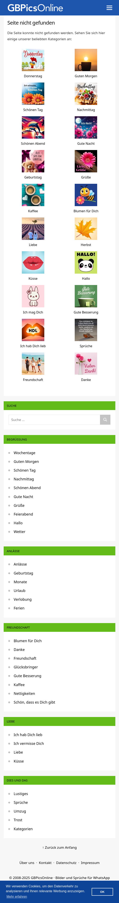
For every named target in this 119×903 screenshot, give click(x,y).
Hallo (18, 522)
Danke (19, 649)
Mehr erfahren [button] (17, 896)
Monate (20, 581)
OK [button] (102, 891)
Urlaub (20, 590)
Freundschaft (25, 658)
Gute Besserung (27, 675)
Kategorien (23, 828)
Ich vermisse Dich (29, 743)
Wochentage (24, 452)
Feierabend (23, 514)
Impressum (90, 862)
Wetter (19, 531)
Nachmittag (24, 479)
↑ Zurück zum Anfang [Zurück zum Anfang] (59, 847)
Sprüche (21, 802)
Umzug (20, 811)
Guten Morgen (26, 461)
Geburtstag (23, 573)
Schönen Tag (25, 470)
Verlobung (23, 599)
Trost (18, 819)
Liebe (18, 752)
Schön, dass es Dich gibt (34, 702)
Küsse (19, 761)
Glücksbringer (26, 667)
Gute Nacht (23, 496)
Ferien (19, 608)
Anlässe (20, 564)
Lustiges (21, 793)
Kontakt (45, 862)
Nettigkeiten (24, 693)
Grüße (19, 505)
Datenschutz (66, 862)
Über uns (26, 862)
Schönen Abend (27, 487)
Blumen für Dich (28, 640)
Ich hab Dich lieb (28, 734)
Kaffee (19, 684)
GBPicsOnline (42, 877)
